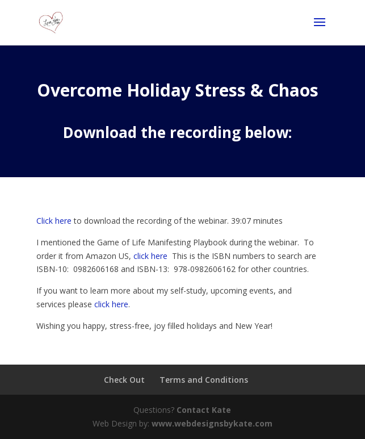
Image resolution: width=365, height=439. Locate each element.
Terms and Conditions (204, 379)
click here (150, 255)
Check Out (124, 379)
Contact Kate (204, 409)
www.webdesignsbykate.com (212, 423)
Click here (54, 220)
